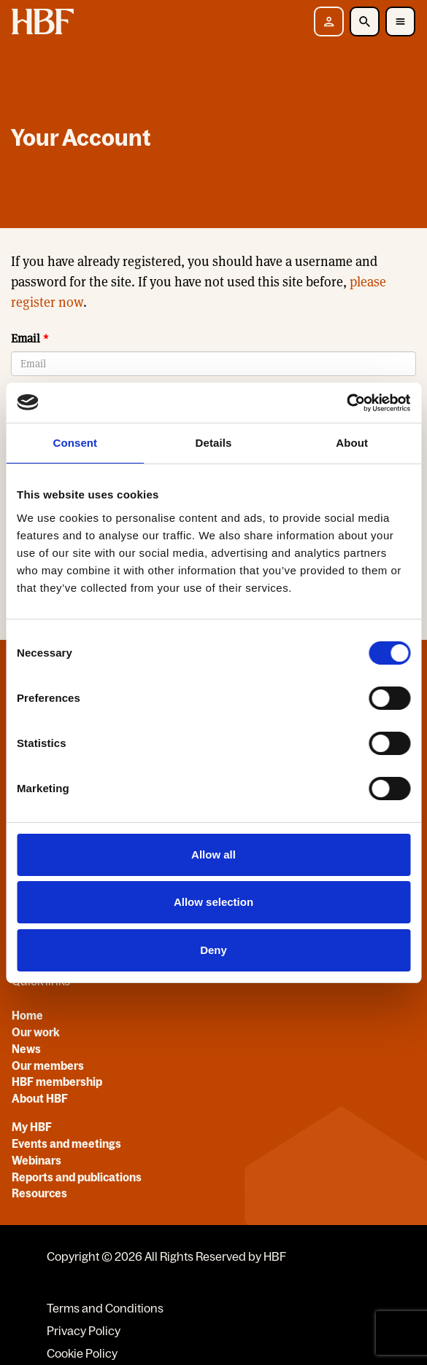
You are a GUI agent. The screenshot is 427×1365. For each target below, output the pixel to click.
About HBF (40, 1098)
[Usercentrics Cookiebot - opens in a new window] (346, 403)
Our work (36, 1032)
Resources (39, 1193)
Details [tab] (214, 443)
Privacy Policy (83, 1330)
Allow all (213, 854)
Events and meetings (66, 1143)
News (26, 1048)
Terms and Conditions (105, 1308)
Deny (213, 950)
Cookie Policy (82, 1353)
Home (27, 1015)
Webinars (36, 1160)
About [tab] (352, 443)
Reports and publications (77, 1177)
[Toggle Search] (365, 21)
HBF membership (57, 1081)
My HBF (32, 1126)
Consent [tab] (75, 443)
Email (25, 338)
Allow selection (213, 902)
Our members (48, 1065)
